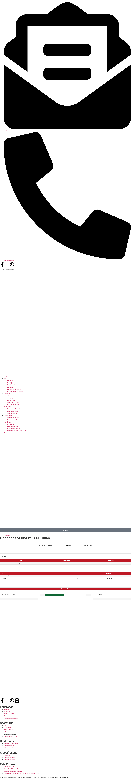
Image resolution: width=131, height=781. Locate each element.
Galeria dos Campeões (14, 409)
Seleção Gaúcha (12, 413)
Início (5, 376)
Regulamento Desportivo (15, 391)
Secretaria (7, 394)
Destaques (7, 407)
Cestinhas (10, 424)
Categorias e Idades (13, 402)
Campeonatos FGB (13, 418)
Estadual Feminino (13, 426)
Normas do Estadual (13, 420)
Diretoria (10, 380)
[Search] (1, 273)
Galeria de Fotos (12, 411)
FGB (5, 378)
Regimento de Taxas (13, 404)
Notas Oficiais (11, 400)
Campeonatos (8, 415)
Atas (8, 396)
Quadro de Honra (12, 385)
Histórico (10, 387)
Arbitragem (10, 398)
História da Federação (14, 389)
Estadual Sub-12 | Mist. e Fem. (17, 431)
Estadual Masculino (13, 428)
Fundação (10, 383)
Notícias (6, 433)
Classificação (8, 422)
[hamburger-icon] (1, 374)
